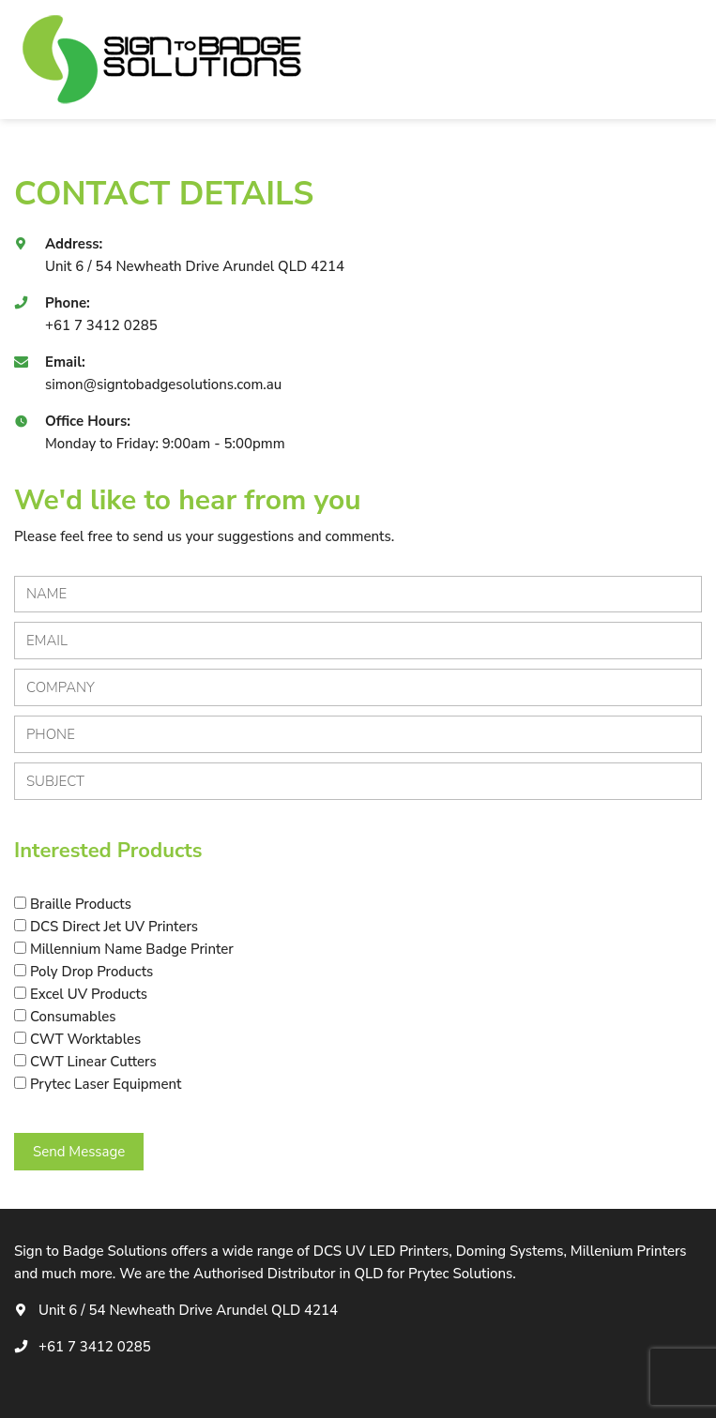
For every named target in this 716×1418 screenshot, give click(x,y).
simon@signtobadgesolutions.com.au (163, 384)
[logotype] (164, 59)
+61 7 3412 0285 (101, 325)
